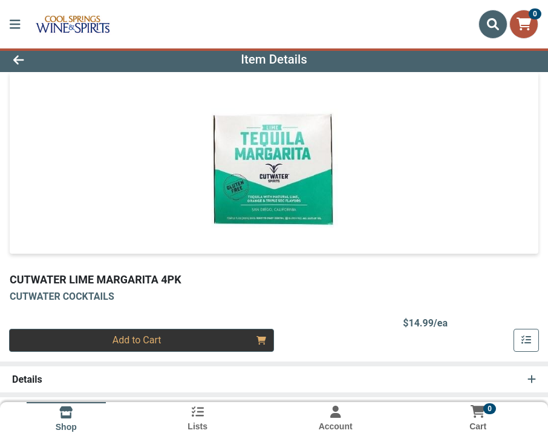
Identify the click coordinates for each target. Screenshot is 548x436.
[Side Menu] (15, 24)
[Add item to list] (526, 340)
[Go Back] (76, 59)
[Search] (493, 24)
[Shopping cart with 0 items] (523, 24)
